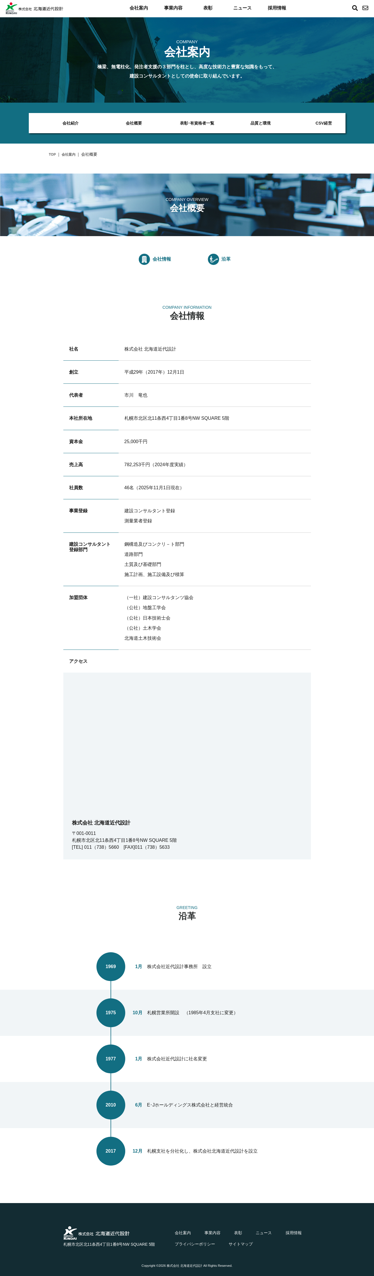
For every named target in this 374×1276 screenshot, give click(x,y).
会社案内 (139, 8)
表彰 (207, 8)
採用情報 (277, 8)
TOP (52, 154)
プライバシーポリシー (195, 1244)
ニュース (242, 8)
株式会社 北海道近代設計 (184, 1265)
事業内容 (173, 8)
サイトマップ (241, 1244)
